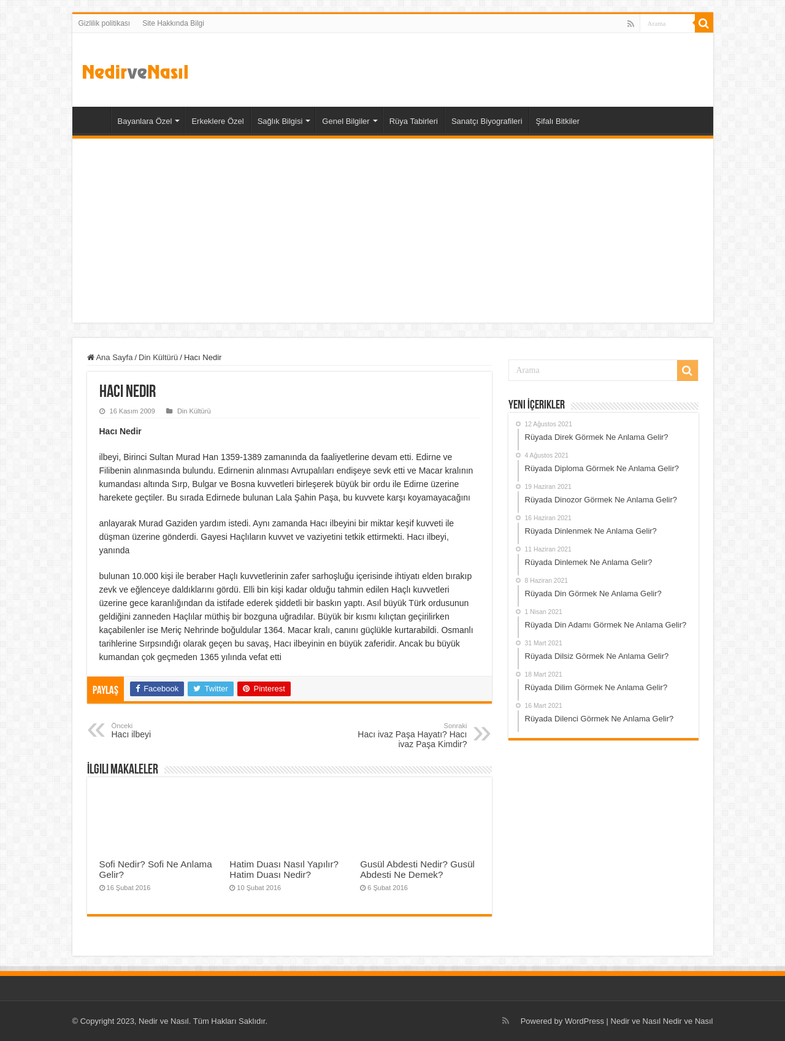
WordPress (584, 1021)
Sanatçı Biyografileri (487, 121)
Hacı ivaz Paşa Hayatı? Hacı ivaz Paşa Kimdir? (404, 735)
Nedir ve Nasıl (688, 1021)
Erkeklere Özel (217, 121)
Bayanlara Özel (145, 121)
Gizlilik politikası (104, 23)
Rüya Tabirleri (413, 121)
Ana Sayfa (94, 120)
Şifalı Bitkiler (558, 121)
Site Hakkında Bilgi (173, 23)
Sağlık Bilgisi (280, 121)
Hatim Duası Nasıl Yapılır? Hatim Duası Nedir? (284, 869)
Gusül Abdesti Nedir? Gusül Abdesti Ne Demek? (417, 869)
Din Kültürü (158, 357)
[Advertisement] (392, 231)
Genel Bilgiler (345, 121)
